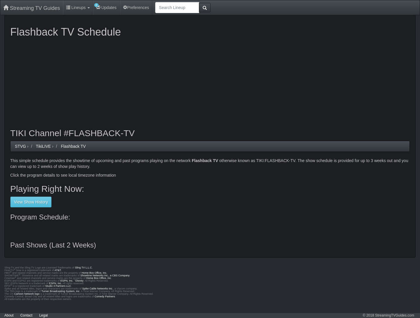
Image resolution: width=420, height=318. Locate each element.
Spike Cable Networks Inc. (97, 288)
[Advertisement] (185, 81)
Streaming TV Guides (31, 8)
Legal (43, 315)
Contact (26, 315)
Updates (105, 6)
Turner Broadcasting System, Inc (60, 291)
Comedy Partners (104, 296)
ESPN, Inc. (66, 280)
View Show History (31, 202)
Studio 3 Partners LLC (58, 285)
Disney (79, 280)
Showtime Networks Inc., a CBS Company (105, 275)
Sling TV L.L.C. (83, 267)
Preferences (136, 7)
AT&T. (58, 270)
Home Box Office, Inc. (94, 272)
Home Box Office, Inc (98, 278)
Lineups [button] (78, 7)
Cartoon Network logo (27, 293)
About (8, 315)
